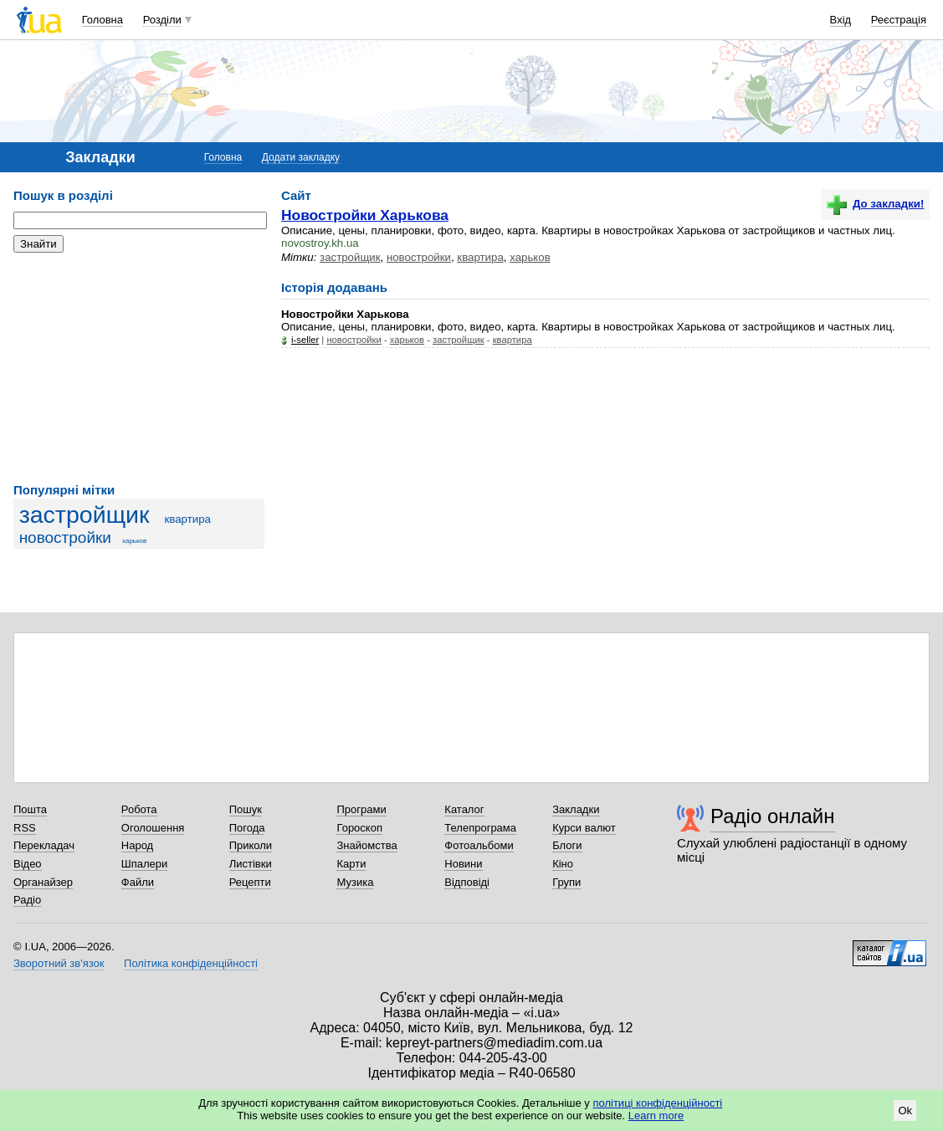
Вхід (841, 19)
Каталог (464, 809)
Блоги (567, 845)
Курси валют (584, 827)
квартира (188, 519)
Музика (354, 882)
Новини (463, 863)
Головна (102, 19)
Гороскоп (359, 827)
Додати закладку (301, 157)
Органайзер (43, 882)
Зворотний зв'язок (58, 963)
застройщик (84, 514)
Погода (247, 827)
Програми (361, 809)
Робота (139, 809)
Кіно (562, 863)
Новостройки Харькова (364, 215)
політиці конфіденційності (657, 1103)
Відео (27, 863)
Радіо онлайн (772, 816)
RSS (24, 827)
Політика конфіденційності (191, 963)
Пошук (245, 809)
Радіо (27, 899)
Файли (137, 882)
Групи (566, 882)
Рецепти (250, 882)
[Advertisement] (138, 368)
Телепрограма (480, 827)
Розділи (162, 19)
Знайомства (366, 845)
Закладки (575, 809)
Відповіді (466, 882)
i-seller (305, 340)
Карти (351, 863)
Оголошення (153, 827)
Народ (137, 845)
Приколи (250, 845)
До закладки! (875, 203)
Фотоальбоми (478, 845)
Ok (905, 1110)
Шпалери (144, 863)
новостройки (65, 537)
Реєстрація (898, 19)
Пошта (30, 809)
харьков (134, 541)
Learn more (656, 1115)
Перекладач (43, 845)
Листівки (250, 863)
